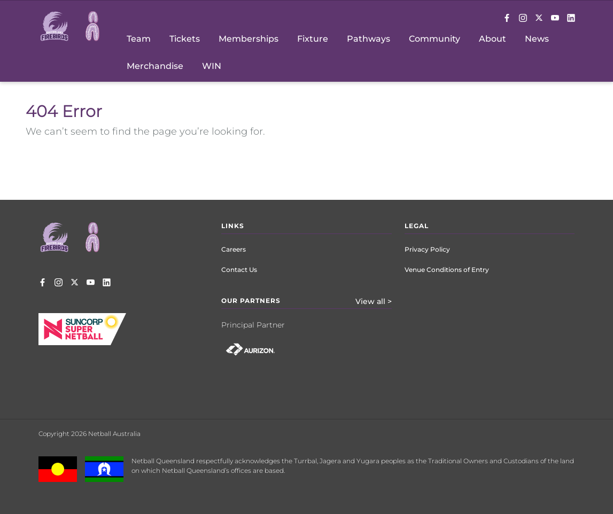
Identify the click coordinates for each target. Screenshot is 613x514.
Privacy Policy (427, 249)
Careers (233, 249)
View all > (373, 301)
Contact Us (239, 270)
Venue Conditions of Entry (447, 270)
